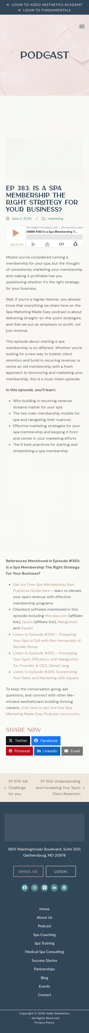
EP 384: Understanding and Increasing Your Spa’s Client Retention (58, 788)
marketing (55, 218)
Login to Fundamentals (47, 10)
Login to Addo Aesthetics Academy (47, 5)
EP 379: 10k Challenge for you (16, 788)
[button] (81, 26)
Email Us (28, 871)
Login (60, 871)
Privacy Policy (44, 1022)
